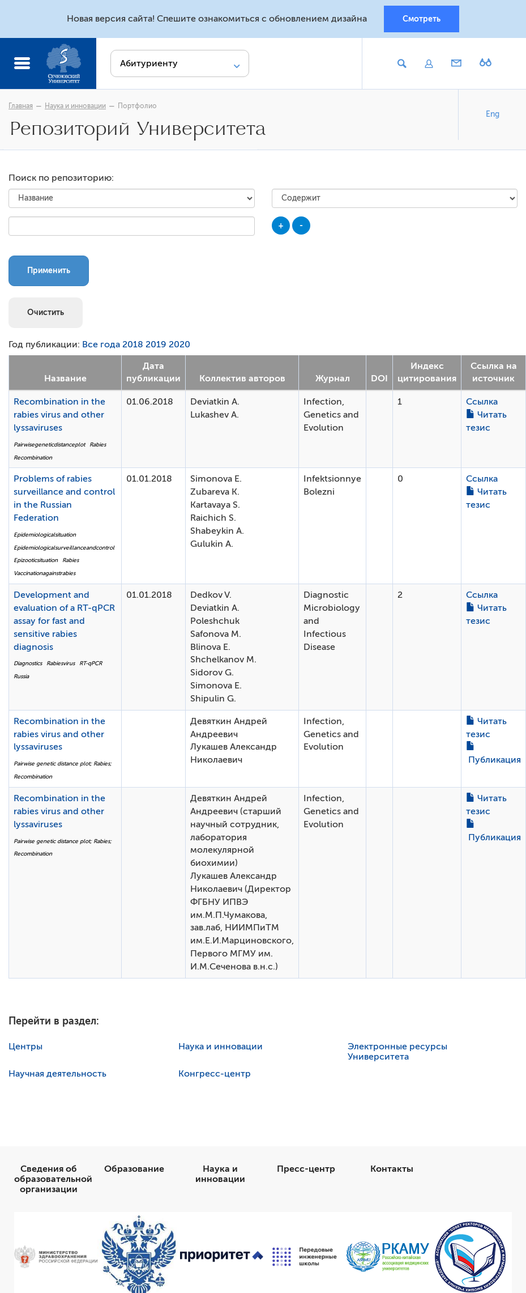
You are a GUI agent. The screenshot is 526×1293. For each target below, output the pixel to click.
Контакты (391, 1169)
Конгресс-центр (214, 1074)
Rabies (97, 444)
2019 (156, 344)
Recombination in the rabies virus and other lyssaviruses (59, 415)
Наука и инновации (75, 106)
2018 (132, 344)
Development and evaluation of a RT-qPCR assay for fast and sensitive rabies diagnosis (64, 621)
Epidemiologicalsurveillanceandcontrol (64, 548)
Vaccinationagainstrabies (44, 573)
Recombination (33, 457)
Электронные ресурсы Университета (397, 1051)
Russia (21, 676)
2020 (179, 344)
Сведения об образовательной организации (53, 1179)
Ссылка (482, 402)
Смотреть (422, 18)
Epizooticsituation (36, 560)
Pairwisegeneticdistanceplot (49, 444)
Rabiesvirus (60, 663)
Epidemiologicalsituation (45, 534)
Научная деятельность (57, 1074)
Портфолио (137, 106)
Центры (25, 1046)
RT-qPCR (90, 663)
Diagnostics (28, 663)
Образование (134, 1169)
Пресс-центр (306, 1169)
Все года (101, 344)
